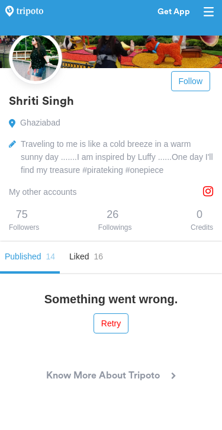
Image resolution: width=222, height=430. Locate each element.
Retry (111, 323)
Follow (190, 81)
